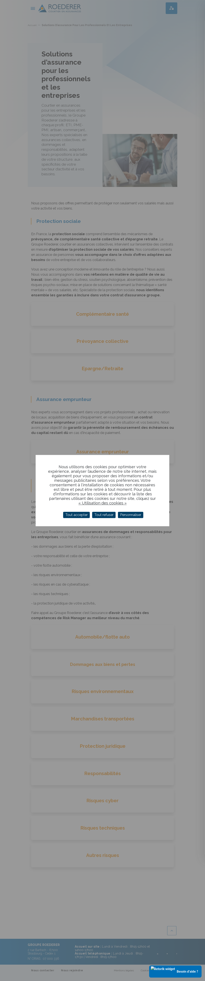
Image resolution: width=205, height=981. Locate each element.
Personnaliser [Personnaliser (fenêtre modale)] (130, 515)
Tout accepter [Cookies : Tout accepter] (76, 515)
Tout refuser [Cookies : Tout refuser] (103, 515)
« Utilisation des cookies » (102, 503)
